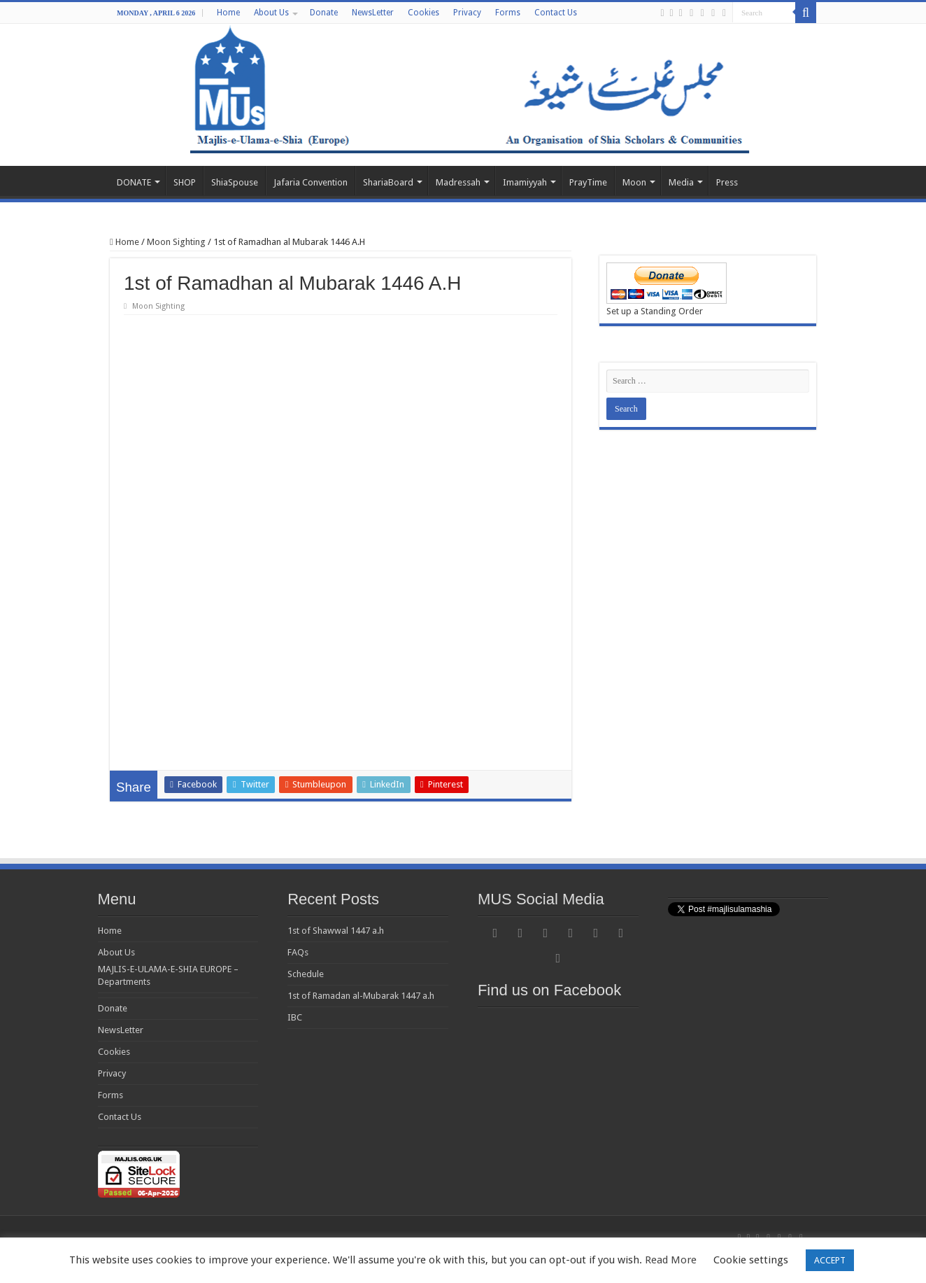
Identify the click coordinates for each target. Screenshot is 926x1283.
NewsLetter (373, 12)
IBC (294, 1017)
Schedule (305, 974)
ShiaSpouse (234, 182)
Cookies (423, 12)
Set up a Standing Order (654, 311)
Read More (671, 1260)
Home (228, 12)
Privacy (467, 12)
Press (727, 182)
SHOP (184, 182)
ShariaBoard (388, 182)
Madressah (458, 182)
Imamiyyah (525, 182)
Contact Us (555, 12)
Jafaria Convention (310, 182)
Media (681, 182)
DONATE (134, 182)
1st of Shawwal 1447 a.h (335, 930)
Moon (634, 182)
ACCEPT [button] (830, 1260)
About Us (271, 12)
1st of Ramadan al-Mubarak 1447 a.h (360, 995)
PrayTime (588, 182)
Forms (507, 12)
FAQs (297, 952)
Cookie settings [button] (750, 1260)
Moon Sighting (176, 242)
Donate (324, 12)
